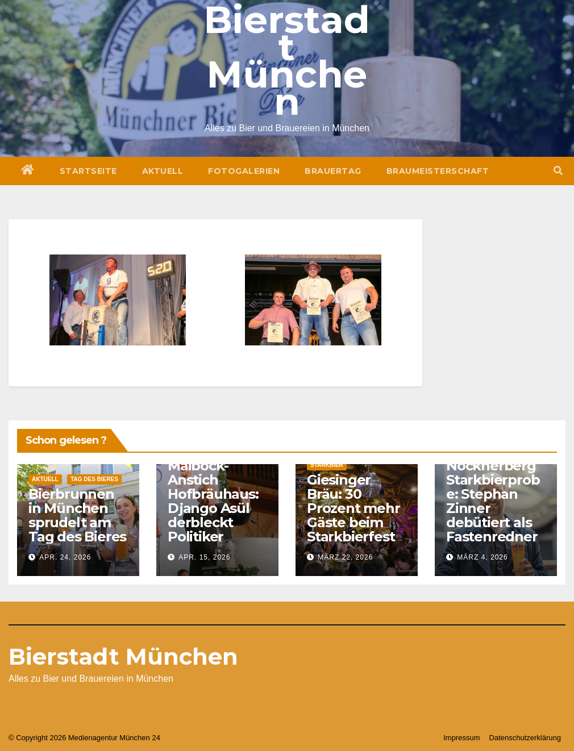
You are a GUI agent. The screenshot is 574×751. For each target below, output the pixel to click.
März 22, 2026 (345, 557)
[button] (558, 170)
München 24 (139, 737)
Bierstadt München (123, 656)
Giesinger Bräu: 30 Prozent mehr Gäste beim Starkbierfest (353, 508)
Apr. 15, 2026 (204, 557)
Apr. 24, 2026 (65, 557)
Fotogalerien (244, 171)
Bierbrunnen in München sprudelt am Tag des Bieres (77, 515)
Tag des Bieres (94, 479)
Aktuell (163, 171)
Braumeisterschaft (437, 171)
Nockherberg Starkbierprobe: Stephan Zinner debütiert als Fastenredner (492, 501)
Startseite (88, 171)
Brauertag (333, 171)
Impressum (461, 737)
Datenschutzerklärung (525, 737)
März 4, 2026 (482, 557)
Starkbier (326, 465)
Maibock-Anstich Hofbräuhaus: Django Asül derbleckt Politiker (213, 501)
